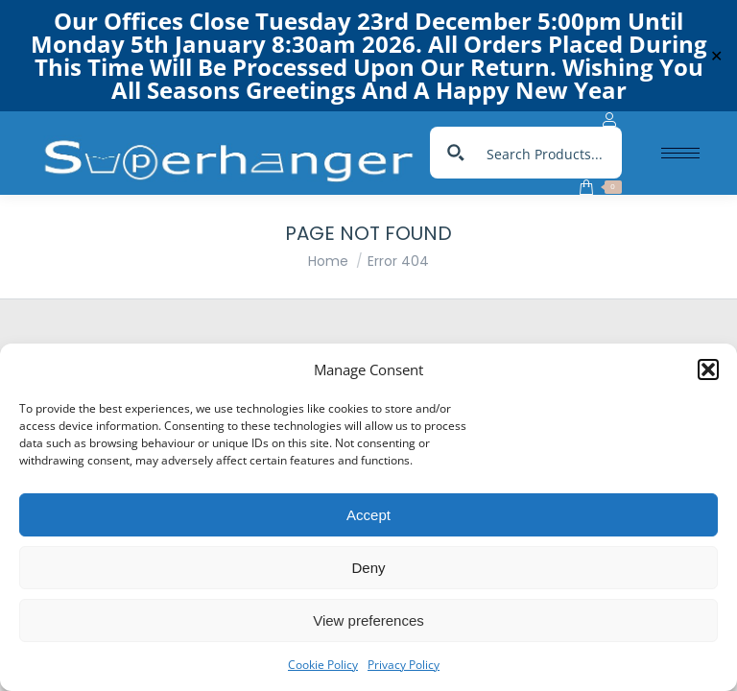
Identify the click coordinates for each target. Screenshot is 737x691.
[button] (708, 369)
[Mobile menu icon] (680, 153)
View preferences (368, 620)
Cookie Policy (323, 664)
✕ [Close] (716, 56)
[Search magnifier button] (456, 152)
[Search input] (547, 152)
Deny (368, 568)
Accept (368, 515)
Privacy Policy (404, 664)
